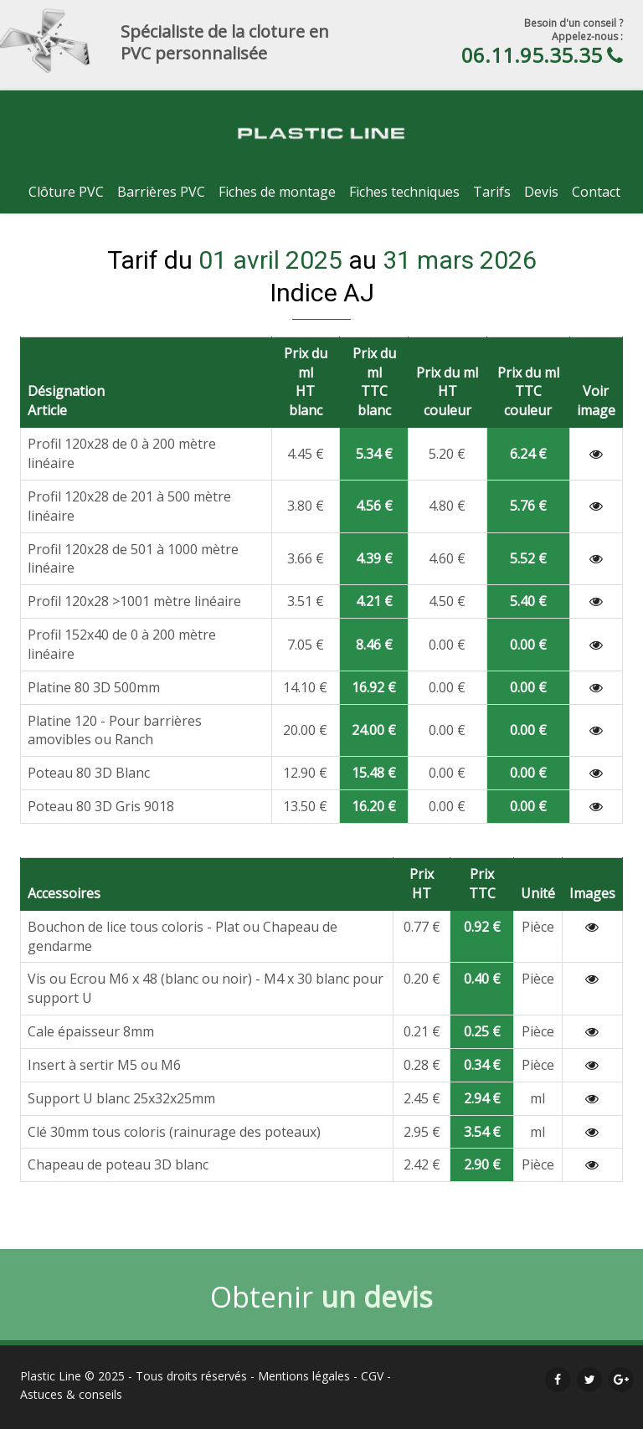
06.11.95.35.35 (531, 55)
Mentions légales (304, 1376)
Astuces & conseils (71, 1394)
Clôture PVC (66, 191)
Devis (541, 191)
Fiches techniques (404, 191)
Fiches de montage (277, 191)
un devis (377, 1301)
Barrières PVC (161, 191)
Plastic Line (50, 1376)
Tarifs (492, 191)
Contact (596, 191)
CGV (372, 1376)
